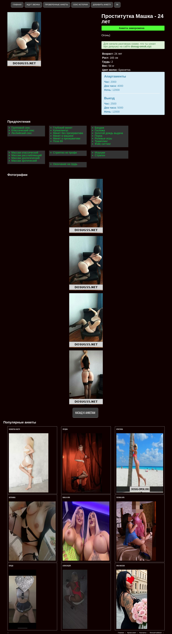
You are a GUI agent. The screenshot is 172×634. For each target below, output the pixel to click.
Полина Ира (120, 497)
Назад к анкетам (85, 413)
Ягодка (65, 429)
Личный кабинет (156, 632)
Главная (17, 4)
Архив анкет (131, 632)
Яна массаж (120, 565)
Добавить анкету (102, 4)
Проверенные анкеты (56, 4)
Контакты (142, 632)
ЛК (117, 4)
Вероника (12, 497)
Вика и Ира (66, 497)
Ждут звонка (33, 4)
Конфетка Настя (14, 429)
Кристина (119, 429)
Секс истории (80, 4)
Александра (67, 565)
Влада (11, 565)
